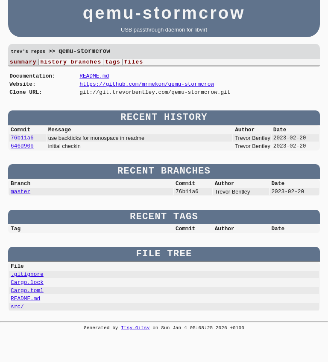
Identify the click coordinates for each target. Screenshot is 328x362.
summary (23, 63)
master (20, 202)
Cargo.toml (27, 308)
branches (86, 63)
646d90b (22, 154)
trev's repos (28, 52)
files (134, 63)
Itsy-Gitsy (135, 348)
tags (112, 63)
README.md (94, 78)
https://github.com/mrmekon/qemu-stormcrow (146, 87)
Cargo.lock (27, 298)
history (53, 63)
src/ (17, 326)
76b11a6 (22, 145)
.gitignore (27, 289)
